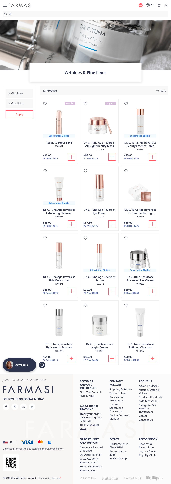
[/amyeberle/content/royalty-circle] (147, 455)
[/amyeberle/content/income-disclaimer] (121, 408)
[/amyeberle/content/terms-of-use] (117, 393)
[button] (19, 114)
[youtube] (23, 407)
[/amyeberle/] (20, 5)
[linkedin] (32, 407)
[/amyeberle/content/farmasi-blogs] (88, 470)
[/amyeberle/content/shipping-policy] (120, 389)
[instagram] (14, 407)
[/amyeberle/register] (91, 394)
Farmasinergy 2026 (118, 453)
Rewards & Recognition (146, 445)
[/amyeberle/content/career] (143, 416)
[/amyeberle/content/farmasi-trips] (118, 458)
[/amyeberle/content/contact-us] (146, 420)
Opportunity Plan (91, 454)
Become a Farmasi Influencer (91, 449)
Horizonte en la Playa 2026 (119, 445)
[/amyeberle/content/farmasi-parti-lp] (88, 462)
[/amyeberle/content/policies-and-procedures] (121, 399)
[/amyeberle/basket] (159, 5)
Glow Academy (89, 458)
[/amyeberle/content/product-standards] (150, 397)
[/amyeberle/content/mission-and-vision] (150, 391)
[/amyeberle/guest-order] (91, 426)
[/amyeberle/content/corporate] (149, 401)
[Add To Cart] (71, 157)
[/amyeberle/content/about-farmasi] (149, 386)
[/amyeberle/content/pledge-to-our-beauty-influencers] (150, 409)
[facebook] (6, 407)
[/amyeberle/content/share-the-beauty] (91, 466)
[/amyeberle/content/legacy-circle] (147, 451)
